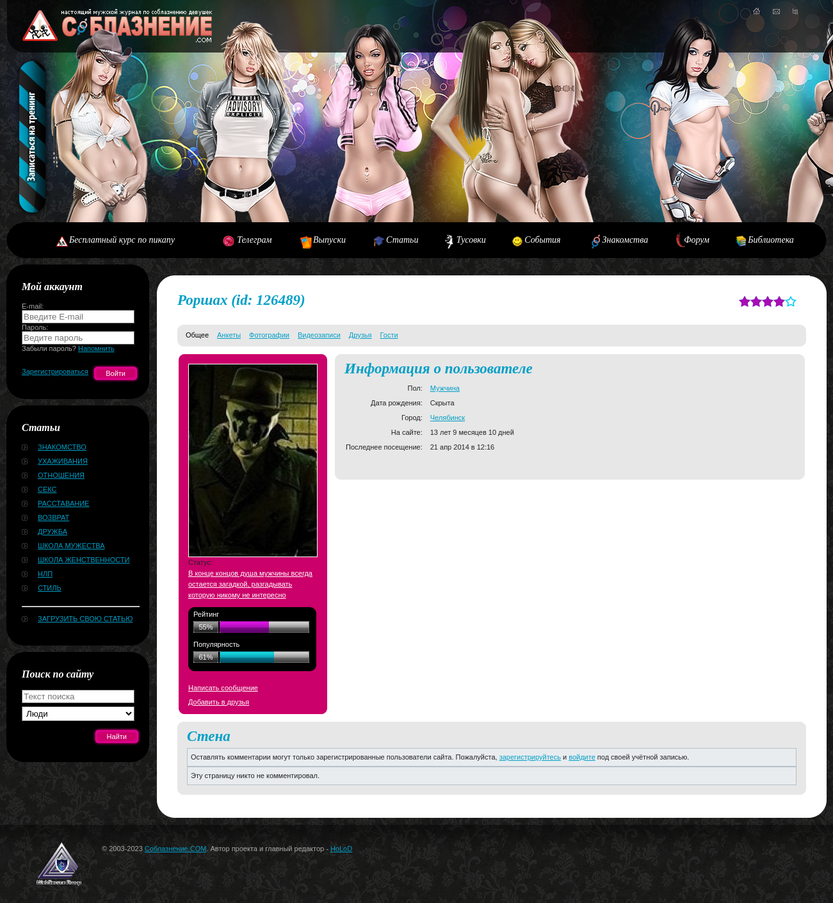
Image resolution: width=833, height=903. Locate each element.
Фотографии (269, 335)
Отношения (61, 475)
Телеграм (254, 240)
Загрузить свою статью (85, 618)
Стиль (49, 588)
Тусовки (471, 240)
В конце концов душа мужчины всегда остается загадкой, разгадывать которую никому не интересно (250, 584)
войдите (582, 757)
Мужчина (445, 388)
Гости (389, 335)
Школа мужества (71, 545)
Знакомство (62, 447)
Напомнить (96, 348)
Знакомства (626, 240)
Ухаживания (63, 461)
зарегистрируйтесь (530, 757)
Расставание (63, 503)
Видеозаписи (319, 335)
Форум (696, 240)
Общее (197, 335)
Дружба (52, 531)
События (542, 240)
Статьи (402, 240)
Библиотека (771, 240)
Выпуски (329, 240)
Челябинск (447, 417)
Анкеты (229, 335)
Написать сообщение (223, 688)
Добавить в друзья (218, 702)
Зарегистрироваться (55, 371)
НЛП (45, 574)
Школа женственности (83, 560)
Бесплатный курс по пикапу (122, 240)
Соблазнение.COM (176, 848)
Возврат (53, 517)
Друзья (360, 335)
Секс (47, 489)
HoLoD (341, 848)
